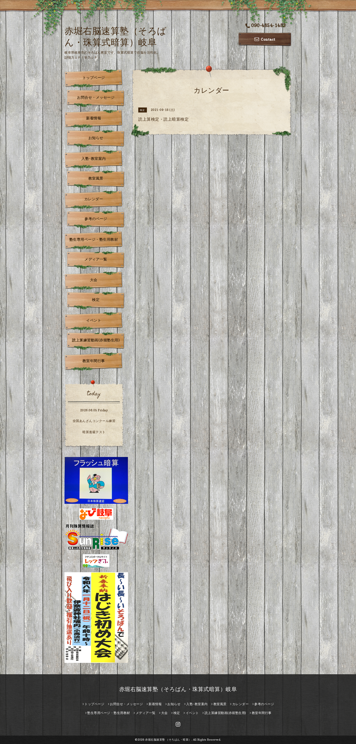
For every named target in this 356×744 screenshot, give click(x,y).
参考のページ (95, 219)
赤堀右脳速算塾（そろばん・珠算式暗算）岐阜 (178, 689)
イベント (93, 320)
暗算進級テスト (94, 432)
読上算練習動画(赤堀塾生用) (95, 340)
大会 (93, 280)
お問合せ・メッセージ (95, 97)
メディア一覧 (95, 259)
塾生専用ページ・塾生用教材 (93, 239)
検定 (95, 299)
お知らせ (95, 138)
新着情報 (93, 118)
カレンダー (93, 199)
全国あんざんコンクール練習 (94, 421)
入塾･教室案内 (93, 158)
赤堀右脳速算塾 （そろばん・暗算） (168, 739)
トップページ (93, 77)
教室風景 (95, 178)
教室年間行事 (93, 361)
